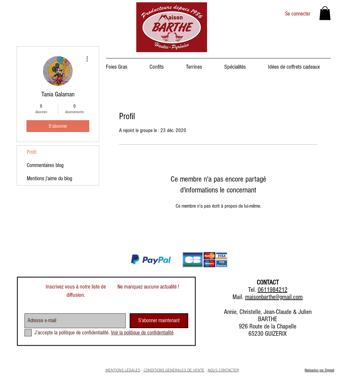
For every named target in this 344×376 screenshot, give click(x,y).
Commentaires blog (45, 165)
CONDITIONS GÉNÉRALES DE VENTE (174, 370)
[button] (325, 13)
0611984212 (272, 289)
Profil (31, 152)
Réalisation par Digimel (319, 370)
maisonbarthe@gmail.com (274, 297)
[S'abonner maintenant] (159, 320)
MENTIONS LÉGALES (123, 370)
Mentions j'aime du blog (49, 178)
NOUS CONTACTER (223, 370)
